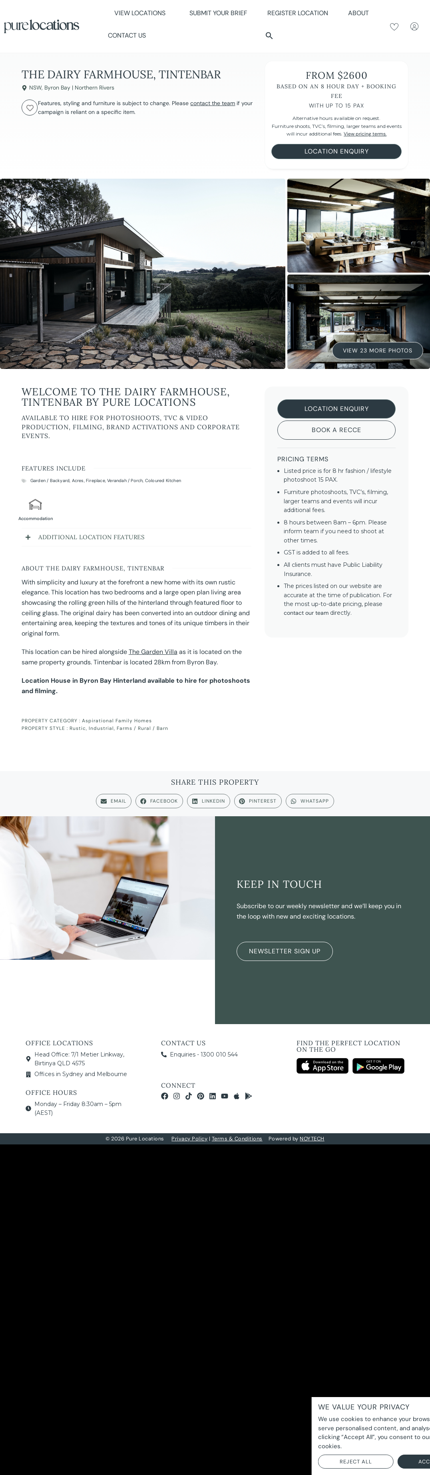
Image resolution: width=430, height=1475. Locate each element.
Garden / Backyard (50, 480)
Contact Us (127, 35)
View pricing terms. (365, 134)
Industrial (101, 728)
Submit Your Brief (218, 13)
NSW (35, 87)
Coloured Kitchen (163, 480)
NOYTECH (312, 1138)
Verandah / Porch (125, 480)
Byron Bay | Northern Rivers (79, 87)
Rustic (78, 728)
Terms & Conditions (237, 1138)
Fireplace (95, 480)
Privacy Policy (189, 1138)
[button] (269, 35)
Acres (78, 480)
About (360, 13)
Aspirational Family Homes (117, 721)
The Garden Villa (153, 652)
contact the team (212, 103)
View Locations (141, 13)
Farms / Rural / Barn (142, 728)
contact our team (306, 612)
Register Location (297, 13)
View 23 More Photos (377, 350)
